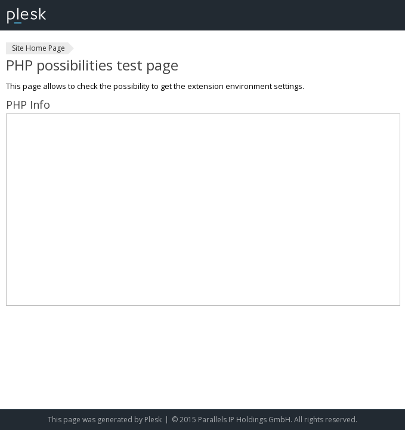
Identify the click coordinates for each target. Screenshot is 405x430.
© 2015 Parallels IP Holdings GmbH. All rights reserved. (264, 419)
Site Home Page (38, 48)
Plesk (153, 419)
